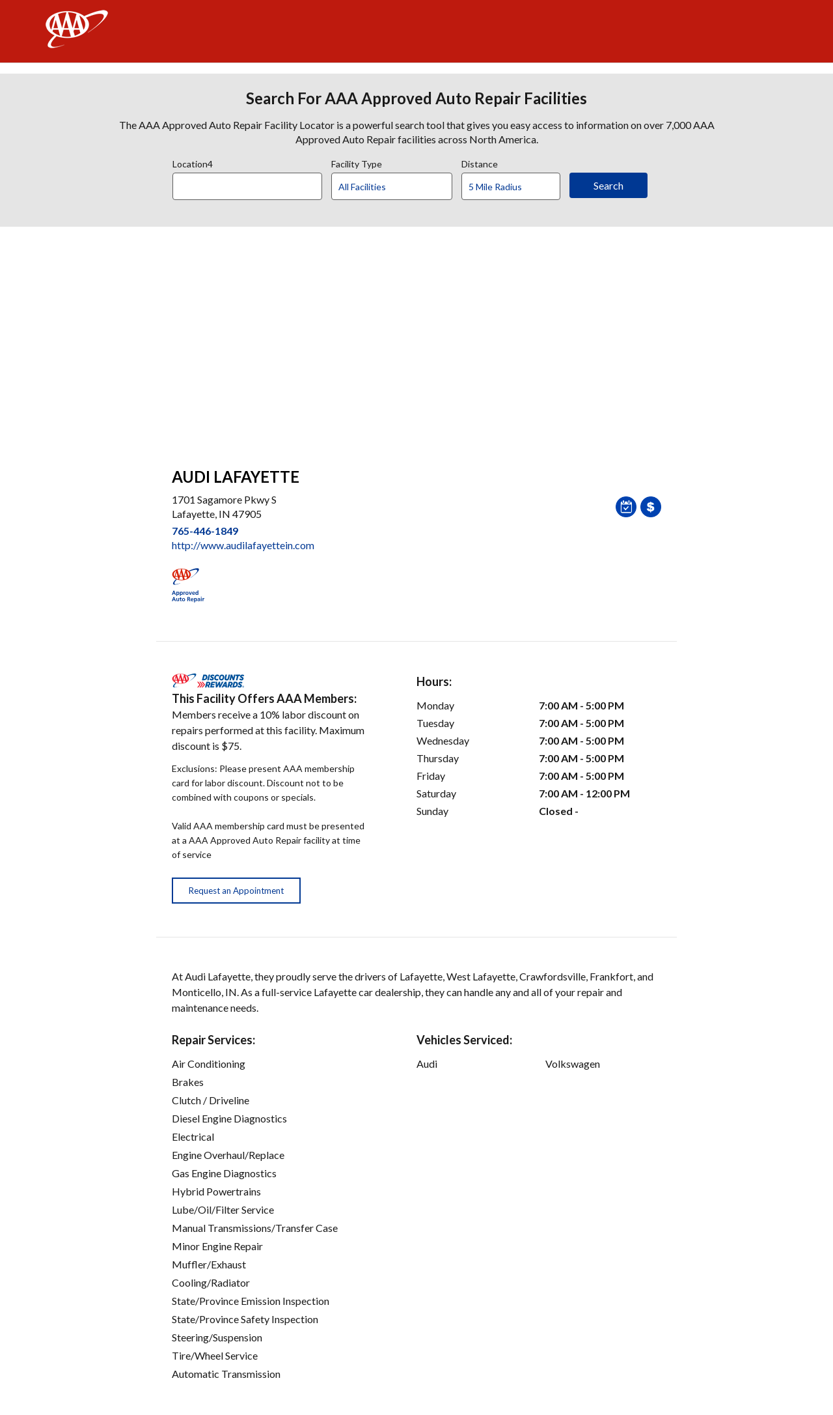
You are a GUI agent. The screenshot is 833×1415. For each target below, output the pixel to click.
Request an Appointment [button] (236, 890)
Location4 (192, 162)
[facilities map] (416, 340)
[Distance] (515, 187)
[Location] (247, 186)
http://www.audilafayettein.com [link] (243, 545)
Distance (479, 162)
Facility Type (356, 162)
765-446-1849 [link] (205, 530)
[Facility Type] (402, 187)
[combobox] (251, 183)
